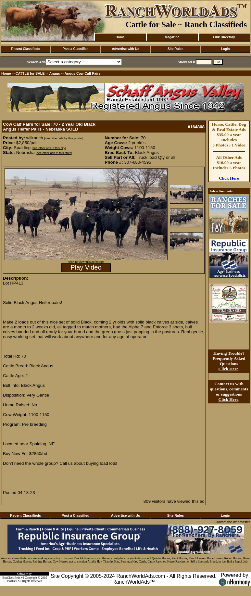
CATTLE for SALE (30, 73)
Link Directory (224, 37)
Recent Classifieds (25, 49)
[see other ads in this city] (49, 148)
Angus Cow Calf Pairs (83, 73)
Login (225, 49)
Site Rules (175, 49)
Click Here (229, 178)
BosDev (12, 581)
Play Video (85, 267)
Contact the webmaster (232, 522)
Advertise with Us (125, 49)
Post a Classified (76, 49)
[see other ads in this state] (54, 153)
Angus (54, 73)
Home (120, 37)
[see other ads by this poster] (63, 138)
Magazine (172, 37)
